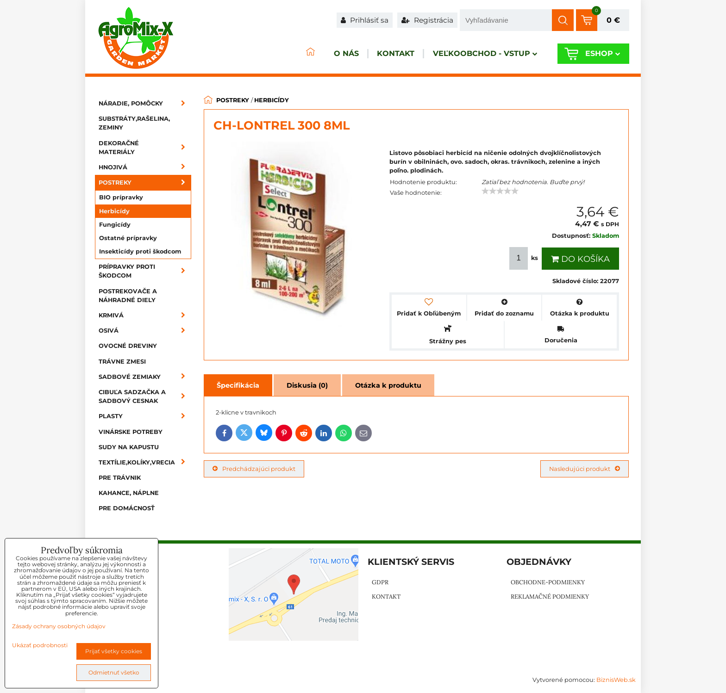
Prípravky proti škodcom (145, 271)
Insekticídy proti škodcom (140, 251)
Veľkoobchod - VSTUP (477, 54)
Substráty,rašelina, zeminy (134, 123)
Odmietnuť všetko (113, 672)
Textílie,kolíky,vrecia (145, 462)
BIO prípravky (121, 197)
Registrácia (427, 20)
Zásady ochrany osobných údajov (59, 626)
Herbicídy (114, 211)
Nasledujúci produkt (584, 468)
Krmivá (145, 315)
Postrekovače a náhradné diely (128, 295)
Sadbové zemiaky (145, 376)
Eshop (599, 54)
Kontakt (380, 54)
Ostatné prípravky (128, 238)
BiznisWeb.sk (616, 679)
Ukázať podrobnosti (40, 645)
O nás (323, 54)
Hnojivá (145, 167)
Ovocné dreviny (128, 345)
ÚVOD (282, 54)
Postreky (145, 182)
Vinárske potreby (131, 431)
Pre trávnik (120, 477)
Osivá (145, 330)
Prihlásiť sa (364, 20)
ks (524, 258)
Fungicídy (115, 224)
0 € (613, 20)
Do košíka (580, 259)
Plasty (145, 416)
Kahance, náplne (129, 492)
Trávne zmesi (122, 361)
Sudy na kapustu (129, 447)
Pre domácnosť (127, 508)
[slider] (500, 191)
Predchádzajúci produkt (254, 468)
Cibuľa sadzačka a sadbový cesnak (145, 396)
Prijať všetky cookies (113, 651)
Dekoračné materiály (145, 148)
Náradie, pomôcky (145, 103)
